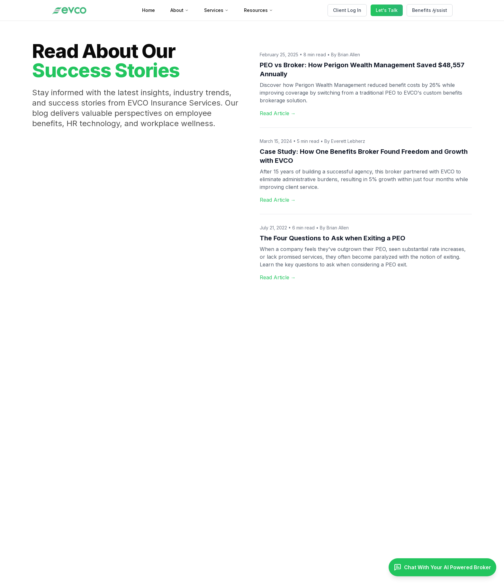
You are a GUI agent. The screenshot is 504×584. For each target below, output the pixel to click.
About (179, 10)
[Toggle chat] (442, 567)
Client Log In (347, 10)
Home (148, 10)
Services (216, 10)
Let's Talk (387, 10)
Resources (258, 10)
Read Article (278, 113)
